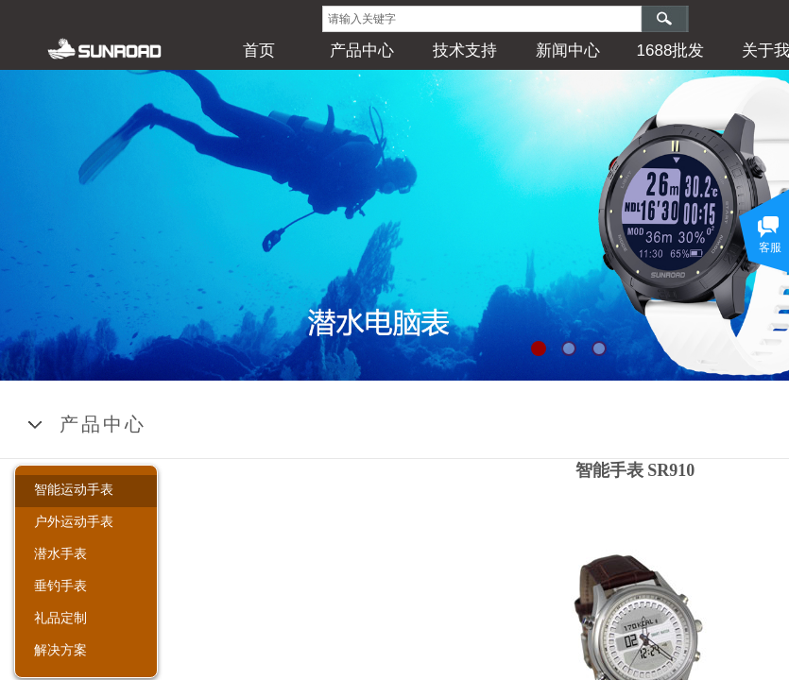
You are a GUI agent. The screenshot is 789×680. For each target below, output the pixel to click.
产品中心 (362, 51)
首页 (259, 51)
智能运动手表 (73, 489)
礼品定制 (60, 617)
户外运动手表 (73, 521)
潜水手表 (60, 553)
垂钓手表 (60, 585)
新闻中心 (568, 51)
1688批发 (671, 51)
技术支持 (465, 51)
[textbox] (482, 19)
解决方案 (60, 649)
